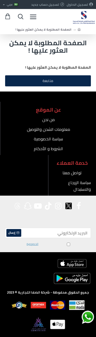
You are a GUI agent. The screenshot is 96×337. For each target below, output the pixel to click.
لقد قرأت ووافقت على (48, 244)
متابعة (48, 81)
